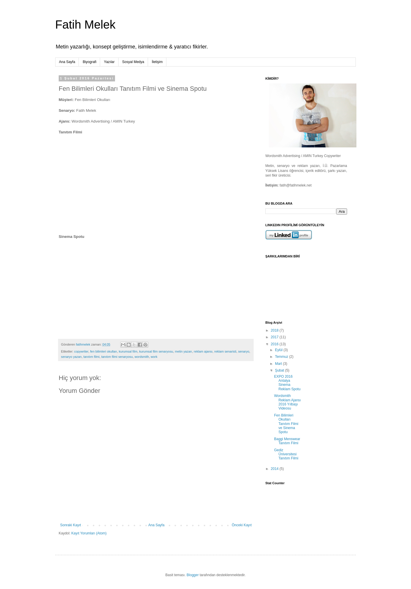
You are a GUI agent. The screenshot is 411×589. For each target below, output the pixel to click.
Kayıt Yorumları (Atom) (89, 533)
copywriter (81, 351)
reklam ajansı (203, 351)
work (154, 356)
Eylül (279, 350)
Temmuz (282, 357)
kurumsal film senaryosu (156, 351)
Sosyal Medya (133, 62)
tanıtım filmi (91, 356)
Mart (279, 364)
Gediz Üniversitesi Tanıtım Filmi (286, 454)
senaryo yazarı (71, 356)
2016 (275, 344)
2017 (275, 337)
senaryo (243, 351)
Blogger (192, 575)
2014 (275, 469)
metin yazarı (183, 351)
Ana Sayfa (67, 62)
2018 (275, 330)
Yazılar (109, 62)
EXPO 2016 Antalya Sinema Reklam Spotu (287, 382)
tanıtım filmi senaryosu (117, 356)
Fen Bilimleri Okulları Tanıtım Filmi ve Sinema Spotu (286, 423)
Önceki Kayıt (242, 525)
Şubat (280, 370)
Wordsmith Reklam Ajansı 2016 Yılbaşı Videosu (287, 402)
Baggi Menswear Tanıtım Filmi (287, 441)
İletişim (157, 62)
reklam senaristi (225, 351)
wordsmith (142, 356)
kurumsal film (128, 351)
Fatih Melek (85, 24)
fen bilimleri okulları (103, 351)
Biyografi (89, 62)
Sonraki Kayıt (70, 525)
